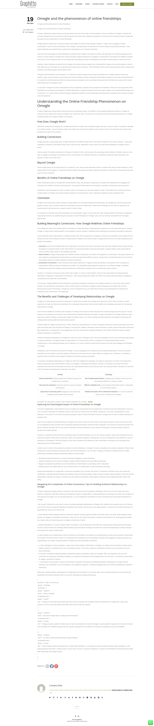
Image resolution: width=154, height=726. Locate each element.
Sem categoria (29, 32)
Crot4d (51, 690)
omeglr (90, 402)
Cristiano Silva (29, 30)
